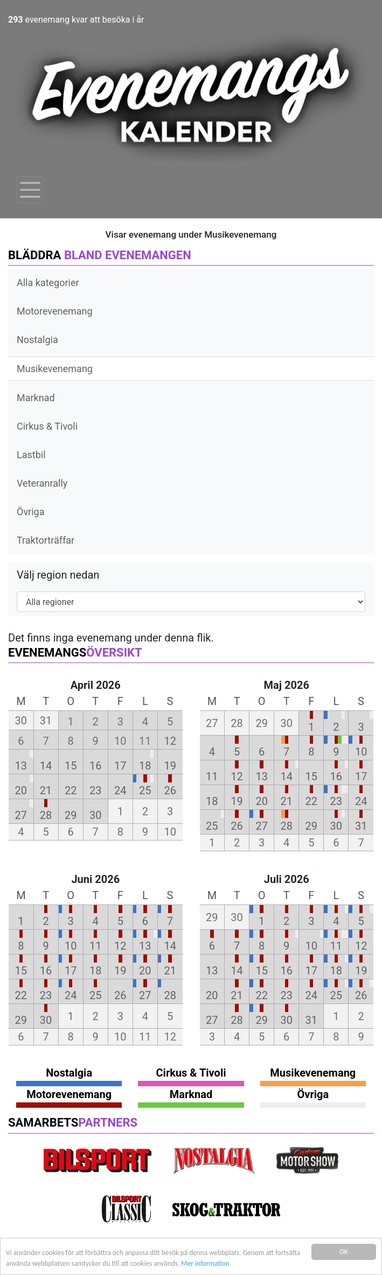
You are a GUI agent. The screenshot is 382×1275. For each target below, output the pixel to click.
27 (21, 815)
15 (71, 765)
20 (21, 790)
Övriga (30, 511)
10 (361, 751)
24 (120, 790)
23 (95, 790)
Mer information (236, 1263)
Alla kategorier (48, 282)
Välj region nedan (58, 574)
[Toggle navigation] (30, 189)
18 (145, 765)
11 (212, 776)
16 (95, 765)
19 (170, 765)
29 (71, 815)
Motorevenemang (55, 311)
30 (95, 815)
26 (170, 790)
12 (170, 741)
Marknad (36, 397)
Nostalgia (37, 339)
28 (46, 815)
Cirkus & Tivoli (47, 426)
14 (46, 765)
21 (46, 790)
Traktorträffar (45, 540)
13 (21, 765)
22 (71, 790)
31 (361, 826)
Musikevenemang (55, 368)
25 (145, 790)
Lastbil (31, 454)
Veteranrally (42, 483)
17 (120, 765)
